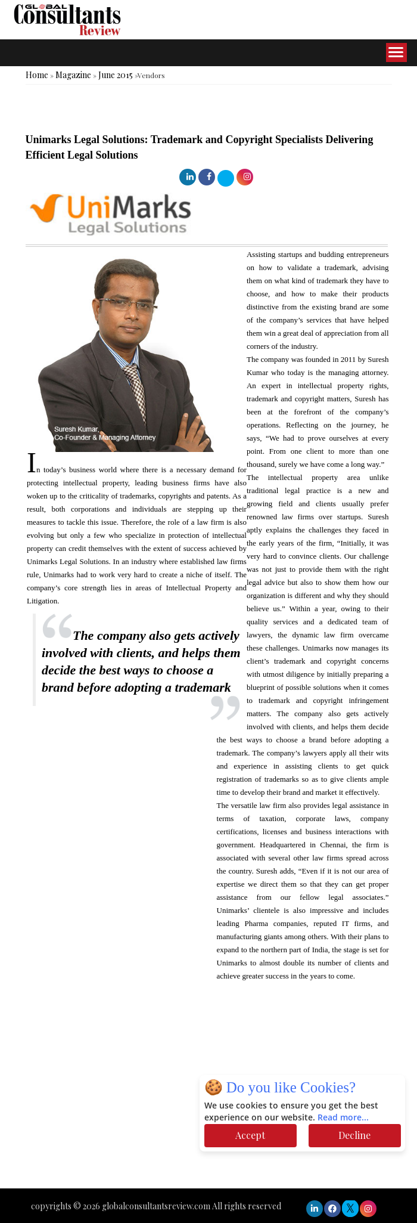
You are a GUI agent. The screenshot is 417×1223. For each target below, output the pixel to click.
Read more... (343, 1118)
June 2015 (115, 74)
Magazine (73, 74)
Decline (354, 1135)
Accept (250, 1135)
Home (37, 74)
